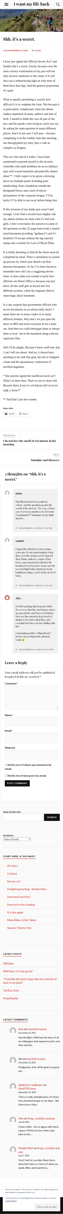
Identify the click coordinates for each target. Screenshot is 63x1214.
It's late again (15, 912)
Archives (8, 835)
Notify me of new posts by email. (27, 775)
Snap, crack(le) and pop (41, 1118)
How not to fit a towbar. (21, 904)
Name (9, 715)
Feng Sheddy (10, 998)
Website (10, 747)
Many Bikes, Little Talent (21, 920)
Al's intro (12, 866)
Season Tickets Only (19, 927)
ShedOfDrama (27, 1088)
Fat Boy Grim (11, 990)
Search (52, 817)
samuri (20, 540)
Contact (12, 873)
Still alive (8, 963)
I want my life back (31, 4)
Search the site (12, 811)
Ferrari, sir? (14, 881)
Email (9, 730)
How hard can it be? (18, 896)
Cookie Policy (11, 1201)
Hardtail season (37, 1029)
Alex (38, 50)
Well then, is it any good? (18, 971)
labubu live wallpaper (30, 1085)
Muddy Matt (25, 1148)
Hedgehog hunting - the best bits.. (27, 889)
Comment (11, 683)
